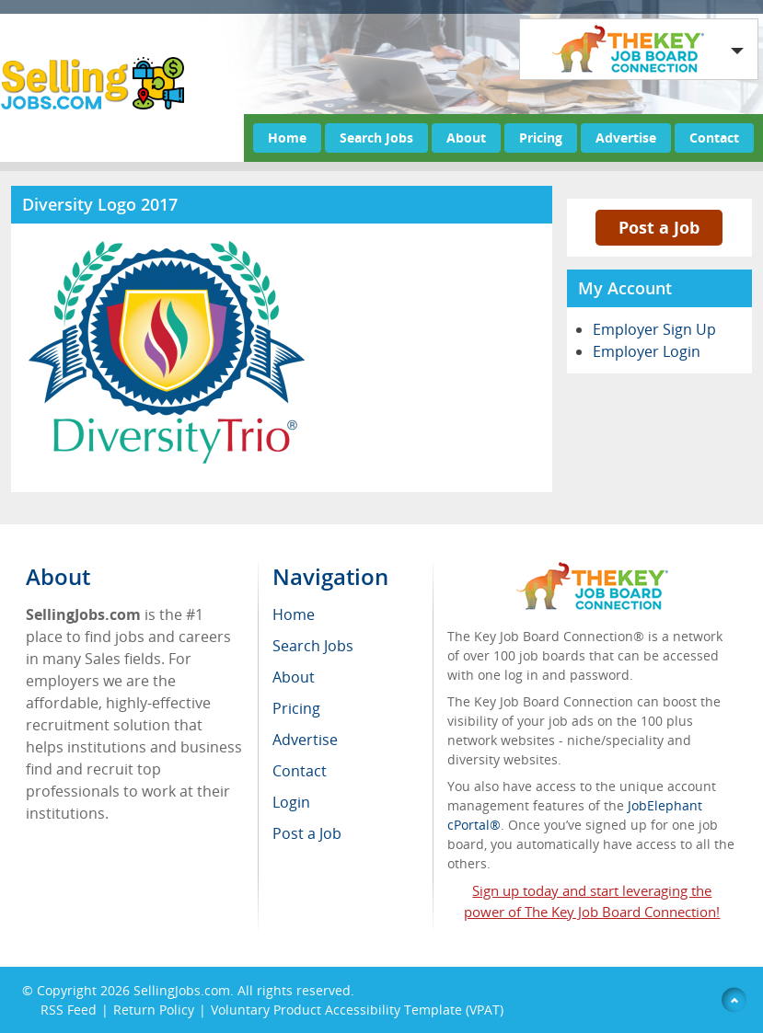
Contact (714, 137)
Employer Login (646, 351)
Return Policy (153, 1009)
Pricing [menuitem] (296, 708)
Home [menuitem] (293, 614)
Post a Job (658, 227)
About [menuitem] (293, 677)
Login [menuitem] (291, 802)
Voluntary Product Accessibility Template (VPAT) (357, 1009)
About (466, 137)
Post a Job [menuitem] (306, 833)
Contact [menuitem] (299, 771)
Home (287, 137)
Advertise (625, 137)
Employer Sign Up (654, 329)
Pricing (540, 137)
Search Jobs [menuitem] (312, 646)
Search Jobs (376, 137)
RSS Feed (68, 1009)
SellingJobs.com (181, 990)
